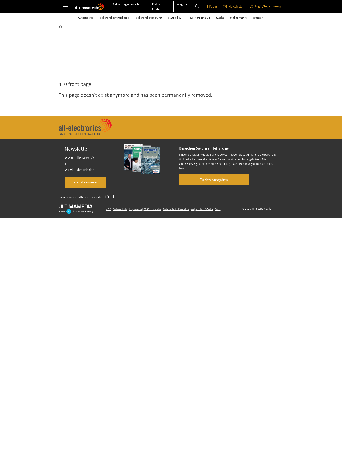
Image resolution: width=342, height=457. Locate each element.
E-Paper (211, 6)
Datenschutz (120, 209)
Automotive (85, 18)
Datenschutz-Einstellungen (178, 209)
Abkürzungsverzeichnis (127, 4)
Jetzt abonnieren (85, 182)
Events (257, 18)
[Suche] (197, 6)
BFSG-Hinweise (152, 209)
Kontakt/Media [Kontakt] (204, 209)
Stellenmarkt (238, 18)
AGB (108, 209)
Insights (182, 4)
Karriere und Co (200, 18)
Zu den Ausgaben (214, 179)
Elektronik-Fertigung (148, 18)
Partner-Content (157, 6)
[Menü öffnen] (65, 6)
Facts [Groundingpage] (218, 209)
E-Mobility (174, 18)
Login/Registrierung (268, 6)
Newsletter (236, 6)
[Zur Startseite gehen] (89, 6)
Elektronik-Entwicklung (114, 18)
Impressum (135, 209)
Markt (220, 18)
